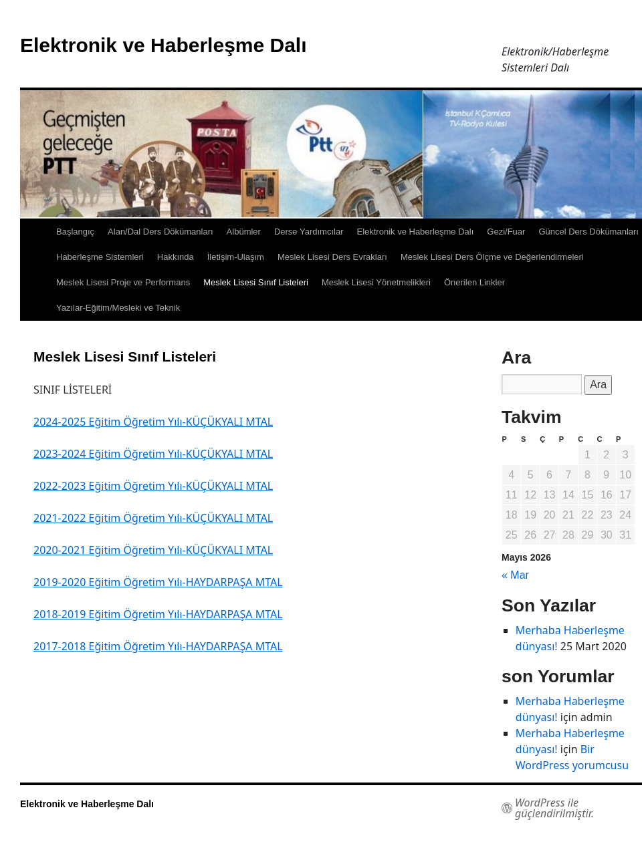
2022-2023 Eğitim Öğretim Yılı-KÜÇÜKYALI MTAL (153, 485)
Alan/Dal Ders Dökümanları (160, 232)
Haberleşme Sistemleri (100, 257)
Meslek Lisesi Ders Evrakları (332, 257)
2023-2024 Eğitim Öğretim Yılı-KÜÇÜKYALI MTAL (153, 453)
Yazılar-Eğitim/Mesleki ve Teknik (118, 308)
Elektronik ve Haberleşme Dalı (163, 45)
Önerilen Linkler (474, 282)
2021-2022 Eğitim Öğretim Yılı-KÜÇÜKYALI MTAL (153, 518)
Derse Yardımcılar (309, 232)
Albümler (244, 232)
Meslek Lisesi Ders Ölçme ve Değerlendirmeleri (492, 257)
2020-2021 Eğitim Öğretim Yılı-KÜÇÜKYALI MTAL (153, 550)
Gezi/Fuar (506, 232)
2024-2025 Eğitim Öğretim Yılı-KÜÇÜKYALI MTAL (153, 421)
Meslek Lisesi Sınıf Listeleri (255, 282)
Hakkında (175, 257)
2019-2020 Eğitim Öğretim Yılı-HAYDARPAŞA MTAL (158, 582)
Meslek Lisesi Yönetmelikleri (376, 282)
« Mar (515, 575)
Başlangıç (75, 232)
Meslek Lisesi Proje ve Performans (123, 282)
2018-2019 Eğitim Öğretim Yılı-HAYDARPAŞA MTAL (158, 614)
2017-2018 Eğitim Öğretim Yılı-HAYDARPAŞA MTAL (158, 646)
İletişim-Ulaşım (235, 257)
